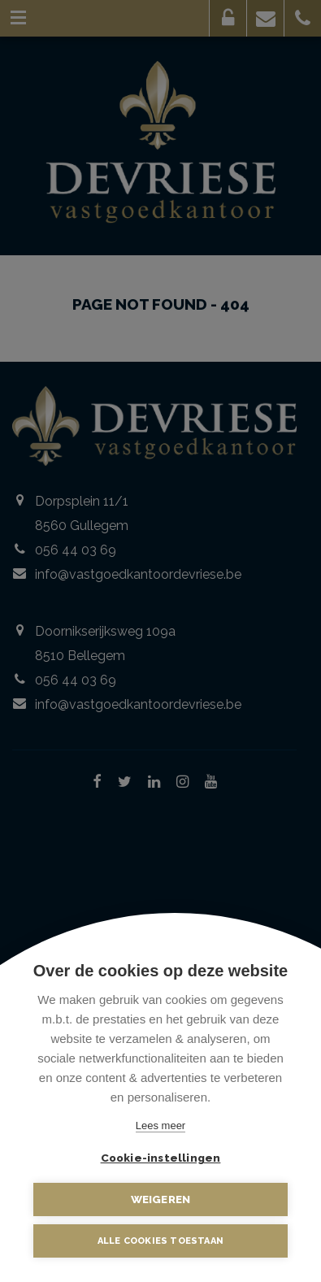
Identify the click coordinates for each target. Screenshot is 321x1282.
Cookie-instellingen (161, 1157)
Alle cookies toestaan (160, 1241)
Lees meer (160, 1125)
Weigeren (161, 1199)
